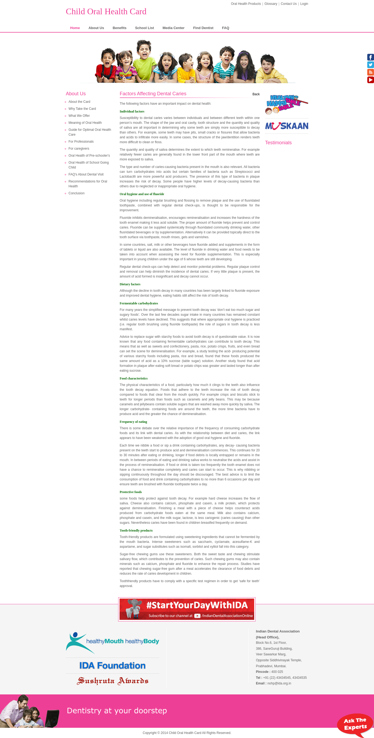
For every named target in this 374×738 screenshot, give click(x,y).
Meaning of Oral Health (85, 123)
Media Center (174, 28)
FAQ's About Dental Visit (86, 174)
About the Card (79, 102)
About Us (96, 28)
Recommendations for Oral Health (88, 184)
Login (304, 4)
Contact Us (289, 4)
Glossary (270, 4)
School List (144, 28)
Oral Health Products (246, 4)
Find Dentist (203, 28)
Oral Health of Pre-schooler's (89, 155)
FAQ (225, 28)
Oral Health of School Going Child (89, 165)
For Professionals (81, 141)
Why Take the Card (82, 109)
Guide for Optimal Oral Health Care (90, 132)
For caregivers (79, 148)
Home (75, 28)
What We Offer (79, 116)
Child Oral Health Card (106, 11)
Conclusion (77, 193)
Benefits (119, 28)
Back (256, 94)
